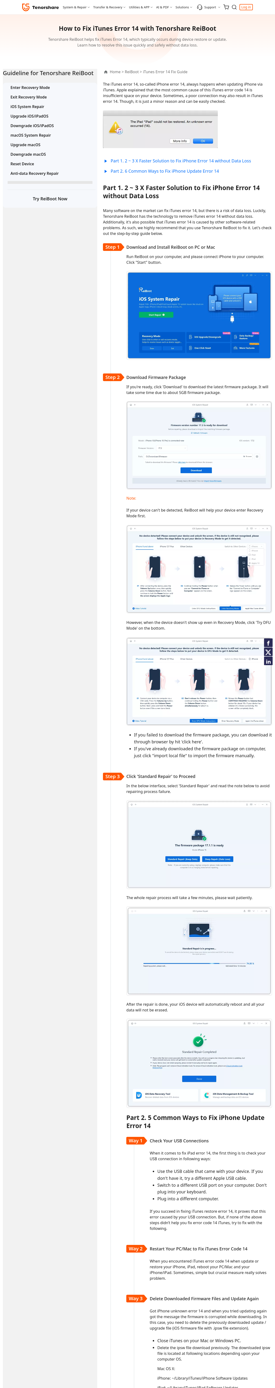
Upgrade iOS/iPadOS (29, 124)
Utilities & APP (139, 7)
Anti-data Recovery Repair (34, 181)
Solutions (182, 7)
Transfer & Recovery (107, 7)
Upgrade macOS (25, 152)
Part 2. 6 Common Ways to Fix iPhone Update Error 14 (137, 171)
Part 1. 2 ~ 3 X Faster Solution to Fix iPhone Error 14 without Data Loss (153, 161)
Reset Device (22, 172)
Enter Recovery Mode (30, 95)
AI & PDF (162, 7)
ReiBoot (104, 71)
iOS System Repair (27, 114)
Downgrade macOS (28, 162)
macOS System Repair (30, 143)
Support (206, 7)
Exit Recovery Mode (28, 105)
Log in (246, 7)
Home (87, 71)
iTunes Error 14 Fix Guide (137, 71)
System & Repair (75, 7)
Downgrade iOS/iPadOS (32, 133)
